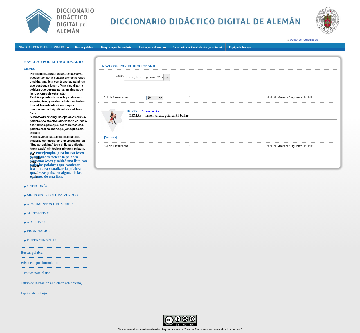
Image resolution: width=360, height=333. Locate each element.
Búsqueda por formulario (39, 262)
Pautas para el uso (37, 273)
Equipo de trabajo (34, 293)
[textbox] (144, 77)
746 (132, 111)
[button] (167, 77)
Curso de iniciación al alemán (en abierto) (51, 283)
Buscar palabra (32, 252)
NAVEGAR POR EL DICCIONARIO (53, 62)
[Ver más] (110, 137)
